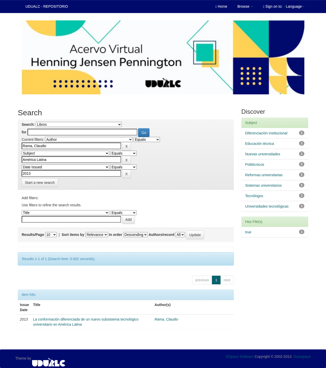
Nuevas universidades (262, 154)
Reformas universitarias (264, 175)
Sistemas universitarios (263, 185)
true (248, 232)
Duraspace (302, 356)
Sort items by (73, 235)
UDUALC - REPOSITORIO (46, 6)
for (24, 132)
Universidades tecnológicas (267, 206)
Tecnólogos (254, 196)
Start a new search (40, 183)
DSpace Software (240, 356)
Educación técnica (259, 144)
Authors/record (161, 235)
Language (295, 6)
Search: (28, 124)
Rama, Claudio (166, 319)
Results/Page (33, 235)
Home (221, 6)
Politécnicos (254, 164)
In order (115, 235)
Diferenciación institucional (266, 133)
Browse (245, 6)
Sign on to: (274, 6)
